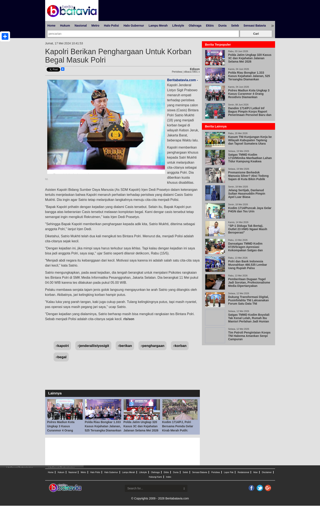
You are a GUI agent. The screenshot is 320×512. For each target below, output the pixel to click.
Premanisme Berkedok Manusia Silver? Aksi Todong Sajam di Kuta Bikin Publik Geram (248, 177)
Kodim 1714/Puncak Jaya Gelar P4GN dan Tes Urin (250, 209)
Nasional (81, 25)
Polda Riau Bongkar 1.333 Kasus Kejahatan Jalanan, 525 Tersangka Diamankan (103, 426)
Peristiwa (215, 472)
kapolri (63, 346)
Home (51, 25)
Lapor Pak (229, 472)
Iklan (255, 472)
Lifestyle (178, 25)
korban (180, 346)
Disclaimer (267, 472)
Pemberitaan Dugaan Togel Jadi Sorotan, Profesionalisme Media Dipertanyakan (249, 282)
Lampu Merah (158, 25)
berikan (126, 346)
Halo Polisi (111, 25)
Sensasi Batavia (255, 25)
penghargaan (153, 346)
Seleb (235, 25)
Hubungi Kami (155, 477)
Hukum (65, 25)
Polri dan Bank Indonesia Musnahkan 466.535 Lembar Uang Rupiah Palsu (247, 265)
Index (168, 477)
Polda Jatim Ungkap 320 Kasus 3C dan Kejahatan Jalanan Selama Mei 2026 (141, 426)
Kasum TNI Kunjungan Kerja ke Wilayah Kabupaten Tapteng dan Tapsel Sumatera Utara (250, 140)
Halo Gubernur (134, 25)
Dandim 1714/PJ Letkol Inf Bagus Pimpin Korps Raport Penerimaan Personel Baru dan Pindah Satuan (250, 113)
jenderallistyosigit (94, 346)
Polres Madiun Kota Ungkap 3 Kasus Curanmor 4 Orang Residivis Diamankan (249, 94)
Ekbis (210, 25)
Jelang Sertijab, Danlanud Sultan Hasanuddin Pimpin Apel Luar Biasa (246, 194)
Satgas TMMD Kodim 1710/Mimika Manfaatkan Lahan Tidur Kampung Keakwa (250, 158)
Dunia (222, 25)
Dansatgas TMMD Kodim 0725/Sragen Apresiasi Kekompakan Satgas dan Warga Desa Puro (245, 248)
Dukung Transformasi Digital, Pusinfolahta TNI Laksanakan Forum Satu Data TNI (248, 300)
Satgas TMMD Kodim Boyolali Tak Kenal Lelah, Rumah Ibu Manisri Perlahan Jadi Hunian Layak (249, 319)
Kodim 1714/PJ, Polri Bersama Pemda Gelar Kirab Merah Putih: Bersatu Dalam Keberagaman (177, 430)
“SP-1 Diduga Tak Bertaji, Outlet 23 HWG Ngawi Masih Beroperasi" (247, 229)
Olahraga (195, 25)
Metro (95, 25)
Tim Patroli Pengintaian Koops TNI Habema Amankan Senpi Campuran (249, 336)
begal (61, 357)
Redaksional (243, 472)
